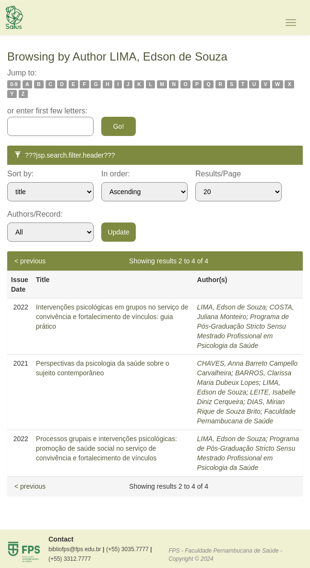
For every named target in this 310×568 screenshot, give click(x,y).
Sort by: (20, 174)
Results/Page (218, 174)
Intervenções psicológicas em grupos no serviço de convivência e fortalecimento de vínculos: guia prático (112, 316)
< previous (30, 261)
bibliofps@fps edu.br (76, 549)
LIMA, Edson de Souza (231, 307)
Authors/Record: (35, 214)
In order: (115, 174)
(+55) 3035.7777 (129, 549)
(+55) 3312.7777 (69, 559)
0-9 (13, 84)
